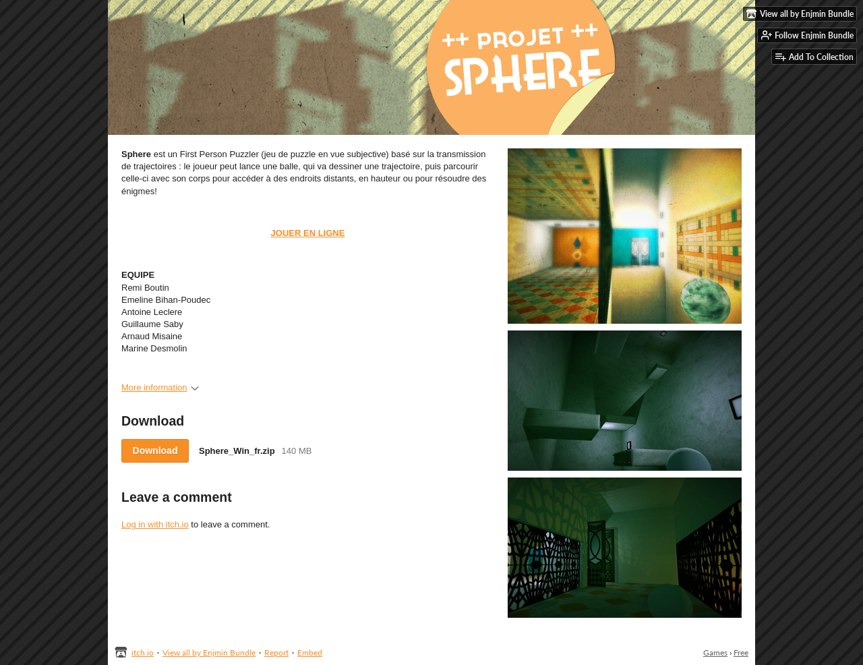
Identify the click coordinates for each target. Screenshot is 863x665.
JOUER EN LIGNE (308, 233)
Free (741, 652)
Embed (309, 652)
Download (155, 450)
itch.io (142, 652)
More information (160, 387)
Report (276, 652)
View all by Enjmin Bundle (209, 652)
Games (715, 652)
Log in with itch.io (155, 524)
